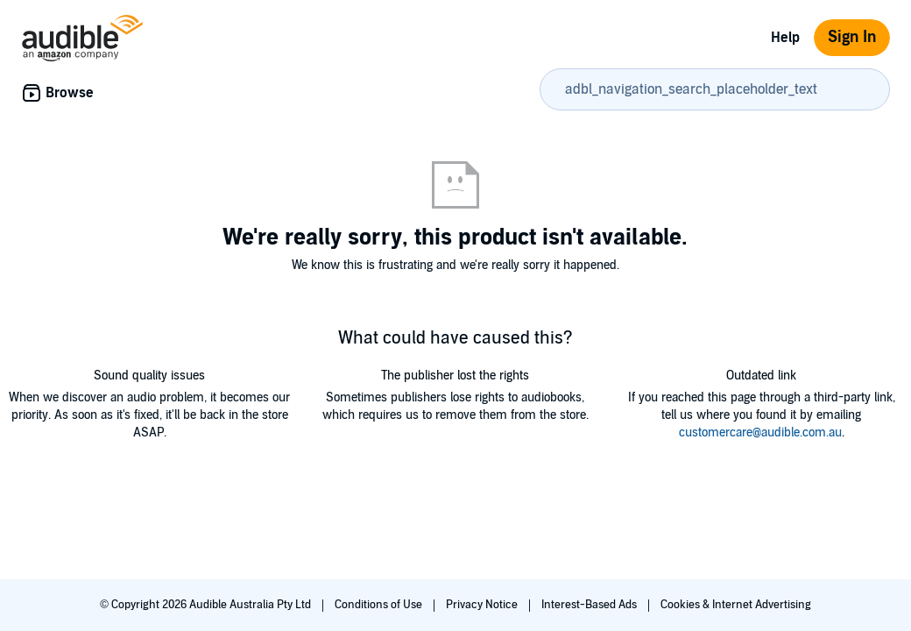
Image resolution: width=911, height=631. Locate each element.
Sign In (852, 37)
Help (785, 37)
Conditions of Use (380, 605)
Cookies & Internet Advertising (735, 605)
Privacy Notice (483, 605)
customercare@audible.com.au (760, 432)
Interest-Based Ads (590, 605)
